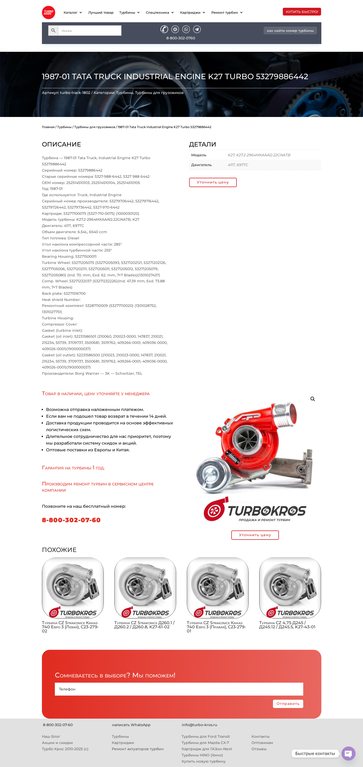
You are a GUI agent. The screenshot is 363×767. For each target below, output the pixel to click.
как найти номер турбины (290, 30)
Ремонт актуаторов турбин (138, 749)
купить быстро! (302, 12)
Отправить (288, 703)
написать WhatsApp (131, 724)
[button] (312, 399)
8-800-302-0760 (180, 38)
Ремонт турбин (224, 12)
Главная (48, 127)
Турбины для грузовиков (159, 92)
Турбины (127, 12)
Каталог (70, 12)
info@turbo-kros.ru (199, 724)
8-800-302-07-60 (71, 520)
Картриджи (190, 12)
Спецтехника (157, 12)
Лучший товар (101, 12)
